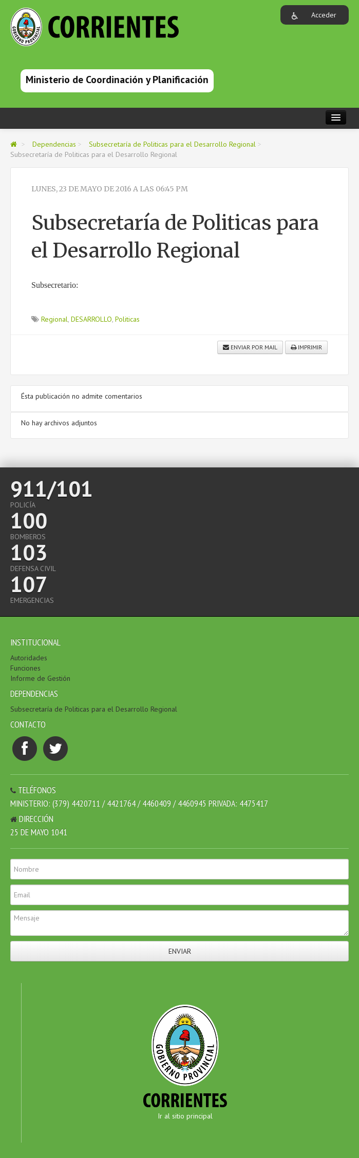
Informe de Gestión (40, 678)
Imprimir (306, 347)
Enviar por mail (250, 347)
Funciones (25, 668)
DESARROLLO (91, 319)
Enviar (179, 951)
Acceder (323, 14)
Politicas (127, 319)
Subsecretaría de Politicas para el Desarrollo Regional (172, 144)
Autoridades (28, 657)
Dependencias (54, 144)
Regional (54, 319)
